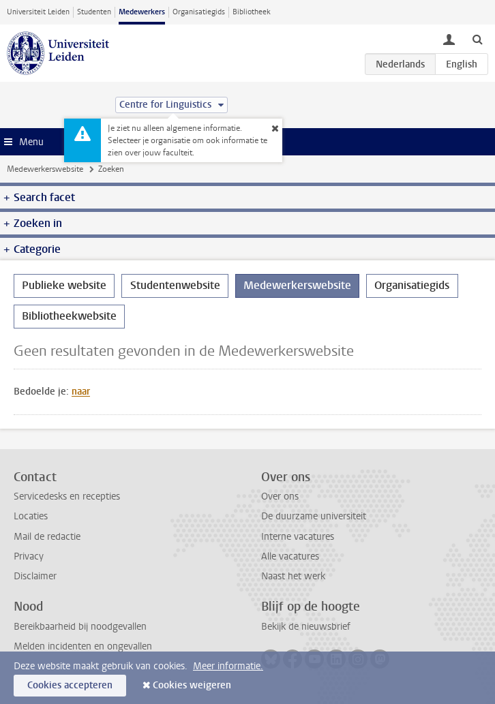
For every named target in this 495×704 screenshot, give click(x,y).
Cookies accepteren (69, 685)
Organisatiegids (198, 12)
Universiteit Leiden (38, 12)
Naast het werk (293, 576)
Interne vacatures (297, 536)
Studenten (94, 12)
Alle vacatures (290, 556)
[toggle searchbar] (477, 39)
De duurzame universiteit (313, 516)
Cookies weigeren (192, 685)
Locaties (31, 516)
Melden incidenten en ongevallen (83, 646)
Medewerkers (142, 12)
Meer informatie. (228, 666)
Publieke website (64, 285)
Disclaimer (35, 576)
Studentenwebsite (175, 285)
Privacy (29, 556)
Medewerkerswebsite (45, 169)
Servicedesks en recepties (67, 496)
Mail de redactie (47, 536)
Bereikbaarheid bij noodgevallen (80, 626)
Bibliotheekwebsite (69, 316)
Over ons (280, 496)
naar (81, 391)
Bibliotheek (251, 12)
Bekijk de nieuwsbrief (305, 626)
